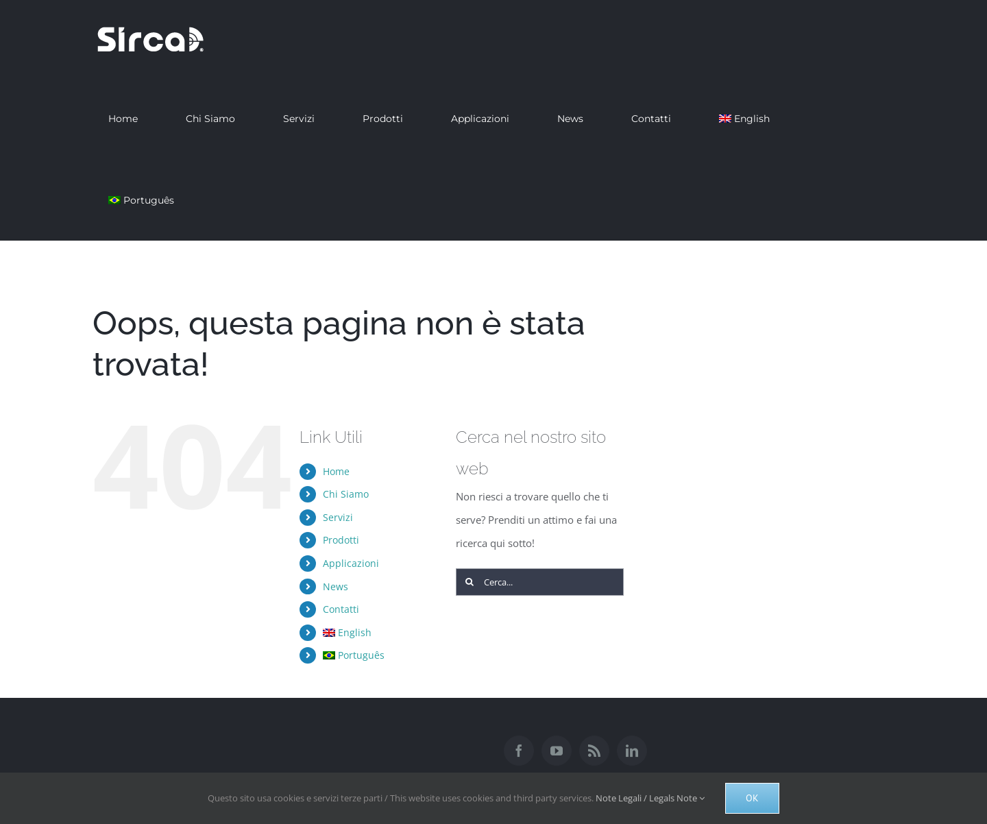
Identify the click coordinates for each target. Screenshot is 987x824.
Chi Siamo (346, 493)
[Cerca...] (540, 582)
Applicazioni (351, 563)
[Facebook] (519, 751)
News (335, 586)
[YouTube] (556, 751)
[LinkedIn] (632, 751)
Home (336, 471)
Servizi (338, 517)
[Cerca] (469, 582)
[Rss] (594, 751)
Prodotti (341, 539)
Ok (752, 798)
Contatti (341, 609)
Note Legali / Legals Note (650, 798)
